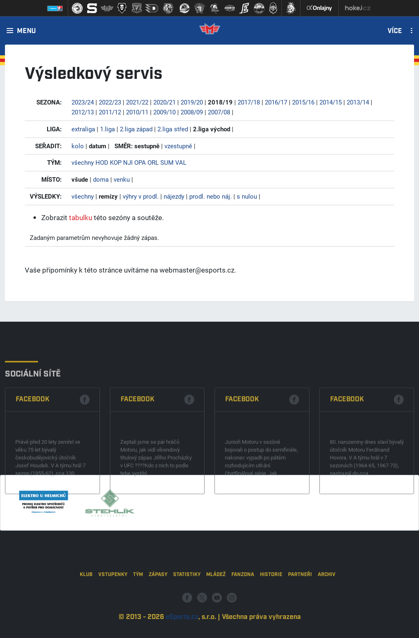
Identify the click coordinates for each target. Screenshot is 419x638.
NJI (128, 162)
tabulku (80, 217)
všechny (82, 162)
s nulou (247, 196)
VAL (180, 162)
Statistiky (186, 601)
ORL (153, 162)
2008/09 (192, 112)
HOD (101, 162)
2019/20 (192, 102)
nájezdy (174, 196)
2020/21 (164, 102)
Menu (26, 31)
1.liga (107, 129)
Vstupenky (112, 601)
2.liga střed (172, 129)
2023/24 (82, 102)
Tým (138, 601)
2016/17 (276, 102)
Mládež (216, 601)
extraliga (83, 129)
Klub (86, 601)
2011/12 (110, 112)
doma (101, 179)
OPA (140, 162)
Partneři (300, 601)
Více (395, 31)
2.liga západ (136, 129)
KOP (115, 162)
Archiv (327, 601)
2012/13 (82, 112)
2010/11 (137, 112)
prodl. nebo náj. (210, 196)
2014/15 (330, 102)
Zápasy (158, 601)
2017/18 (249, 102)
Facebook (33, 439)
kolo (77, 146)
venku (122, 179)
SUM (167, 162)
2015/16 (303, 102)
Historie (271, 601)
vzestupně (178, 146)
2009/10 (164, 112)
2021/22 (137, 102)
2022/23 (110, 102)
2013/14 (358, 102)
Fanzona (242, 601)
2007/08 (219, 112)
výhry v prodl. (141, 196)
